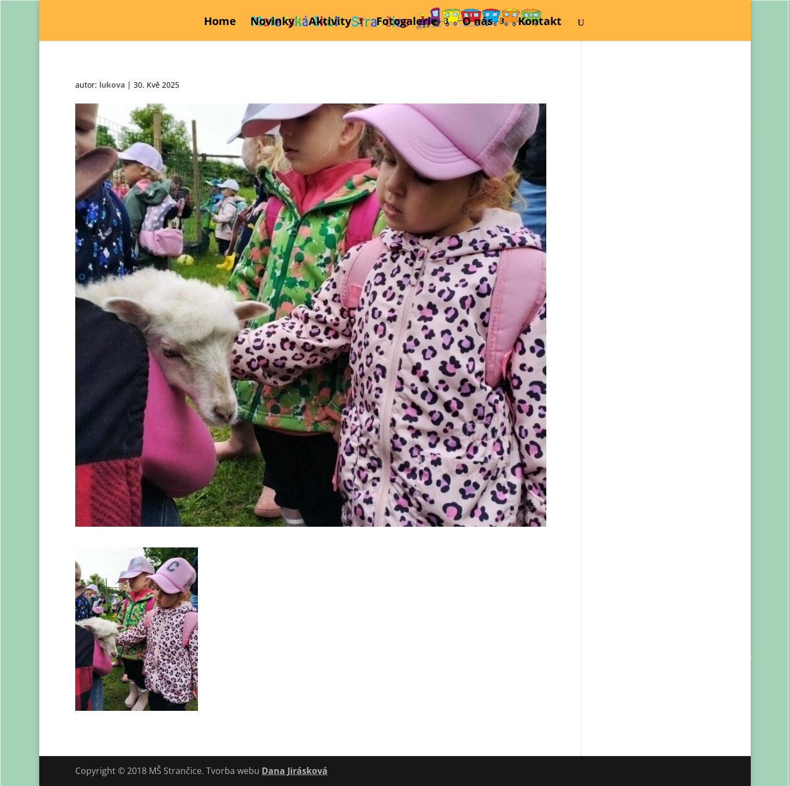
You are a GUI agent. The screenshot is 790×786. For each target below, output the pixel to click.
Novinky (272, 22)
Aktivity (330, 22)
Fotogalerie (406, 22)
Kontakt (540, 22)
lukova (112, 85)
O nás (477, 22)
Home (220, 22)
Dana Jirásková (295, 771)
